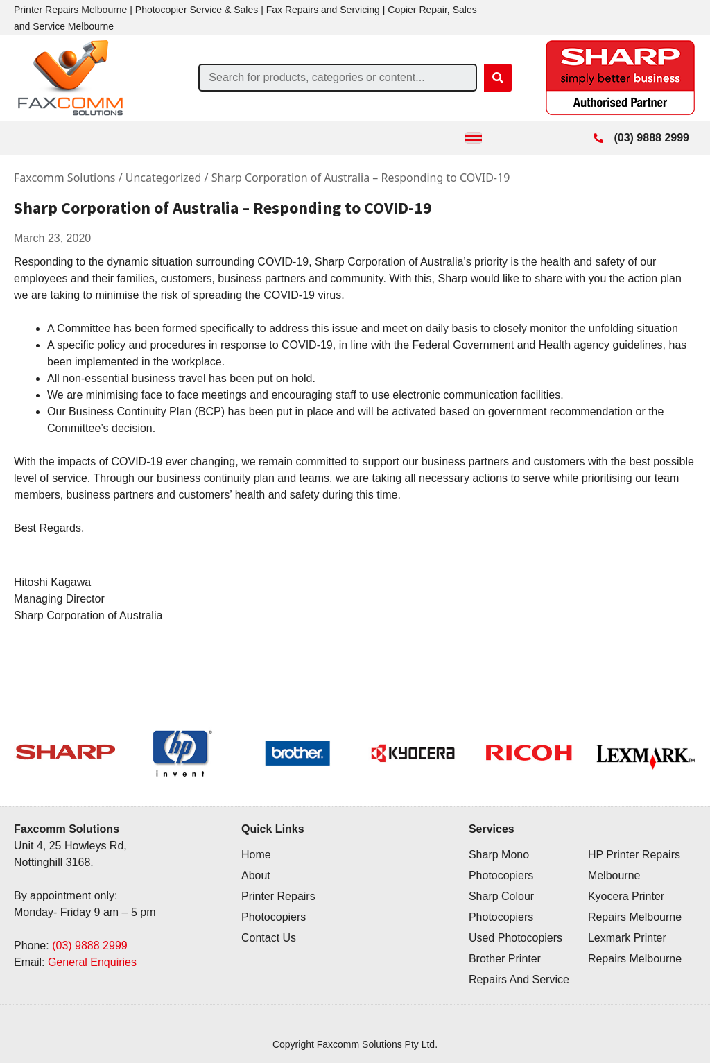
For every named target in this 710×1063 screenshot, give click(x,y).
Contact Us (268, 938)
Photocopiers (273, 917)
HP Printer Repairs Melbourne (634, 865)
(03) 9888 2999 (90, 945)
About (255, 875)
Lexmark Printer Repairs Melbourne (635, 948)
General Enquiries (92, 962)
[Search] (498, 78)
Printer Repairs (278, 896)
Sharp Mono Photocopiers (501, 865)
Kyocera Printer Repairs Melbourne (635, 906)
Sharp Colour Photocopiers (501, 906)
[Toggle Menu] (473, 138)
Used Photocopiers (515, 938)
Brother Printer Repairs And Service (519, 969)
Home (256, 855)
